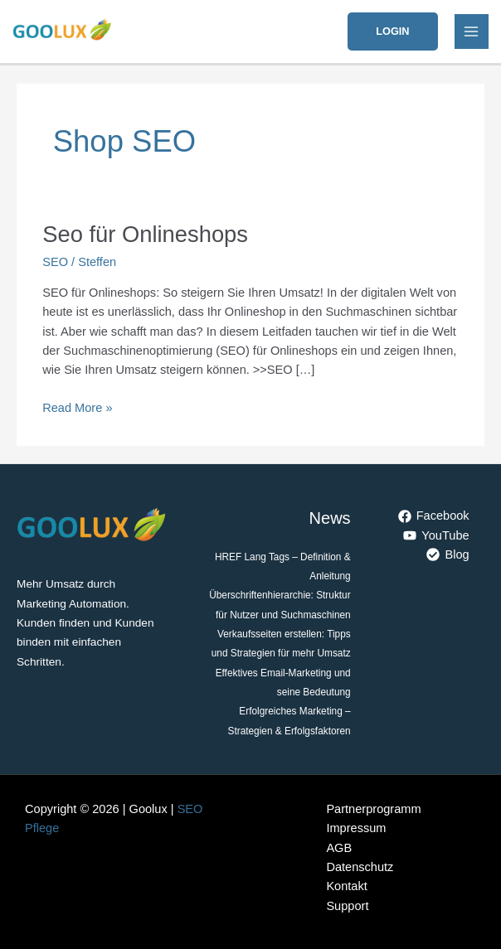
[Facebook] (433, 516)
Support (347, 906)
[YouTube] (436, 535)
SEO (55, 262)
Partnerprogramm (373, 809)
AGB (339, 848)
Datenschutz (359, 867)
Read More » (77, 406)
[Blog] (448, 554)
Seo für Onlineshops (145, 234)
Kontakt (346, 886)
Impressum (356, 828)
